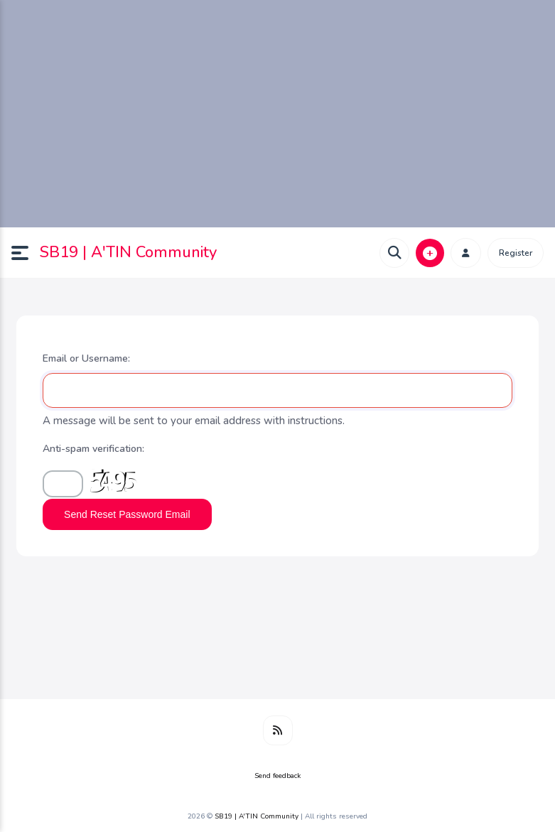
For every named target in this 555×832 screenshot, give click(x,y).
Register (515, 253)
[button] (25, 253)
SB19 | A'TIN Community (128, 252)
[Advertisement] (277, 113)
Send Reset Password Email (127, 514)
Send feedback (277, 776)
